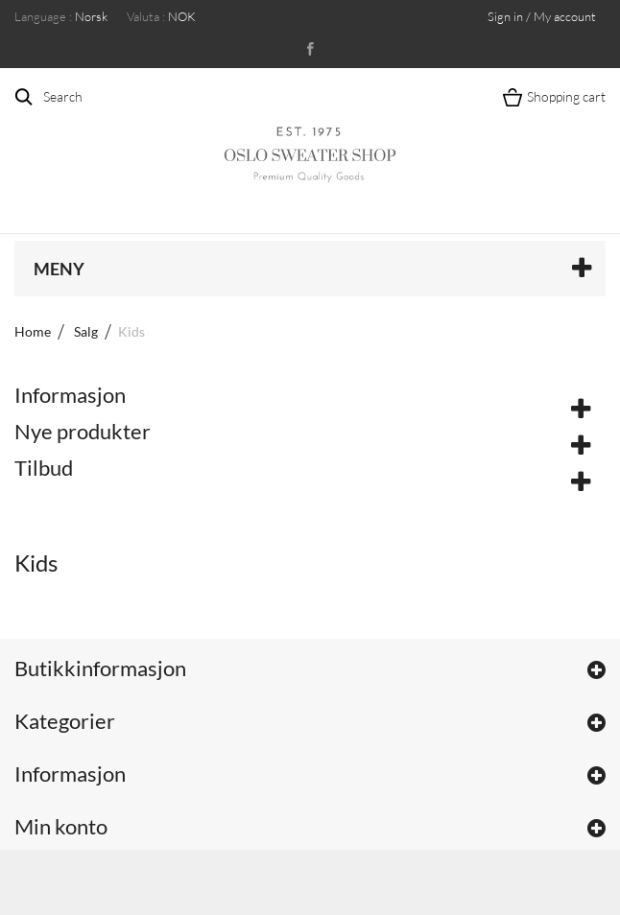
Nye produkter (82, 431)
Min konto (60, 826)
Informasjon (70, 395)
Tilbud (43, 468)
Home (32, 331)
